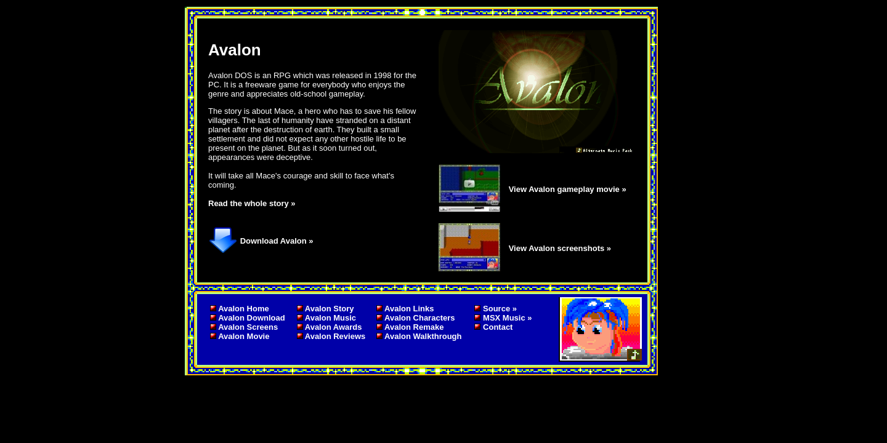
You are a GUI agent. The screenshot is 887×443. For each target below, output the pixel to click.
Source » (500, 308)
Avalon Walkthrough (422, 336)
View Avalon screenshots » (560, 248)
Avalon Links (409, 308)
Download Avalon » (277, 240)
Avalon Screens (248, 327)
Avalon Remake (414, 327)
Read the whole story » (252, 203)
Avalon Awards (333, 327)
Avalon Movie (243, 336)
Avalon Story (329, 308)
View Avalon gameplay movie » (567, 189)
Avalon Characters (419, 317)
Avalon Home (243, 308)
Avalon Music (330, 317)
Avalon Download (251, 317)
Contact (497, 327)
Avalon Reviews (335, 336)
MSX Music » (507, 317)
